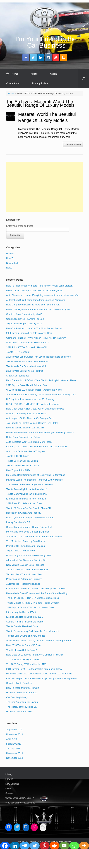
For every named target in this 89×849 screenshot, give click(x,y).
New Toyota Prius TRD (18, 470)
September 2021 (14, 729)
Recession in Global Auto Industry (23, 512)
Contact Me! (13, 83)
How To (10, 258)
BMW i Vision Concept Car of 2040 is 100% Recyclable (34, 290)
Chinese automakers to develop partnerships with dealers (36, 588)
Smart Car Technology (17, 375)
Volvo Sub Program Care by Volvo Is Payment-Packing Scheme (39, 640)
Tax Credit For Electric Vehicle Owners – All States (32, 423)
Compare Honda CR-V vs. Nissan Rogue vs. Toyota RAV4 (36, 337)
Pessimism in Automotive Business (24, 579)
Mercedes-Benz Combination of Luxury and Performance (35, 475)
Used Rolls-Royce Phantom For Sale (25, 319)
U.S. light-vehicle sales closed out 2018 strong (30, 399)
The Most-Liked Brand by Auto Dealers (26, 541)
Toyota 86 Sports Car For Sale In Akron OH (28, 508)
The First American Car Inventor (22, 702)
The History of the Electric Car (21, 706)
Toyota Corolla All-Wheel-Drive (22, 626)
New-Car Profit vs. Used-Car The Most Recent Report (34, 328)
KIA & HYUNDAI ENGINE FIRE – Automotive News (32, 404)
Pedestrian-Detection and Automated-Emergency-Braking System (40, 432)
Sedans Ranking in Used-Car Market (25, 621)
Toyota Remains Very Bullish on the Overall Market (32, 631)
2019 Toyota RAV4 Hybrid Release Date (27, 385)
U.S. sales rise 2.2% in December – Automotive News (34, 389)
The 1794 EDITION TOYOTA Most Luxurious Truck (32, 598)
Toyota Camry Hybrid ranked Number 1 (26, 494)
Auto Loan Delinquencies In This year (25, 451)
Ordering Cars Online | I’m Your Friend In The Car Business (37, 446)
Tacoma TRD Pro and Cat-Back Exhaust (27, 569)
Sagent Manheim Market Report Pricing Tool (29, 527)
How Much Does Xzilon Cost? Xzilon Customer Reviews (35, 408)
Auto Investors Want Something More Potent (29, 442)
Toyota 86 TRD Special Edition (22, 460)
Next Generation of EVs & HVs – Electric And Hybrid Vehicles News (41, 380)
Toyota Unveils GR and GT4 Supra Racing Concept (32, 602)
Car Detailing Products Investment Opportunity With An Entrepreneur (41, 678)
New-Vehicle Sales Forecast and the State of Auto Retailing (37, 593)
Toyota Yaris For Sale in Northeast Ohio (26, 366)
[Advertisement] (44, 187)
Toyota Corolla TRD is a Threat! (22, 465)
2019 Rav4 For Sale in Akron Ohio (24, 503)
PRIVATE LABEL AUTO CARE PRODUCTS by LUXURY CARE (39, 673)
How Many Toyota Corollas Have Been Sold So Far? (33, 304)
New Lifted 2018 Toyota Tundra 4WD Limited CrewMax (34, 654)
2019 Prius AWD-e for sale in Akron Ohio (27, 347)
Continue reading (73, 144)
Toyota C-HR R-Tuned (17, 456)
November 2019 (14, 734)
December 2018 (14, 753)
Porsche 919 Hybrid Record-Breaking (25, 546)
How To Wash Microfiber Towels (22, 688)
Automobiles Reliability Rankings (23, 583)
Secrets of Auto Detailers (19, 683)
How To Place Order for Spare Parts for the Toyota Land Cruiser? (39, 285)
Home (12, 73)
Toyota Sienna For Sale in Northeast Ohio (27, 361)
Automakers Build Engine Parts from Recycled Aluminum (35, 300)
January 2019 (13, 748)
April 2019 (11, 739)
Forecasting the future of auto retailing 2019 (28, 555)
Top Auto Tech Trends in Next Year (24, 574)
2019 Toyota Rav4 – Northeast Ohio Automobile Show (34, 669)
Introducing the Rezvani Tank (21, 612)
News (9, 267)
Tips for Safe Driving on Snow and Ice (25, 635)
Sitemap (9, 793)
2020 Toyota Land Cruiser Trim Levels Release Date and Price (38, 356)
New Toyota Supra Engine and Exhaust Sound (30, 517)
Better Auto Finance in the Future (23, 437)
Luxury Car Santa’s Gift (18, 522)
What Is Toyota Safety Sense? (21, 650)
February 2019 (13, 743)
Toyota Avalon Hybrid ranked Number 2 (26, 489)
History (9, 253)
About (34, 73)
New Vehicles (13, 263)
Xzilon (53, 73)
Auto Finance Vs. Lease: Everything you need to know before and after (42, 295)
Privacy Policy (40, 83)
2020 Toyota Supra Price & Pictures (24, 371)
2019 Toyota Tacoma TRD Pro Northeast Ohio (30, 607)
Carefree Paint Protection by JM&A (24, 314)
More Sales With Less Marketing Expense (27, 531)
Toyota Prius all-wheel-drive (20, 550)
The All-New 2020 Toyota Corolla (23, 659)
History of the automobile (19, 711)
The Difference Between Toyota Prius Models (29, 484)
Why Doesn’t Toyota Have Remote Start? (27, 342)
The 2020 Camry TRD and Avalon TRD (26, 664)
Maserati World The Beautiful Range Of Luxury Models (34, 479)
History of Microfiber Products (21, 692)
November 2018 (14, 758)
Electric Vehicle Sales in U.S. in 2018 (25, 427)
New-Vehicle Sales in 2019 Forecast (25, 565)
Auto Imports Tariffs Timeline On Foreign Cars (29, 418)
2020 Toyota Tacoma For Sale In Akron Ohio (29, 333)
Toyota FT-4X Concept (17, 352)
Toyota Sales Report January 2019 (24, 323)
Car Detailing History (17, 697)
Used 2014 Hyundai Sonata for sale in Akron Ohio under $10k (38, 309)
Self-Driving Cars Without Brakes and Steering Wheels (34, 536)
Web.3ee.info (28, 802)
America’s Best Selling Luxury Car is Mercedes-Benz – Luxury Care (41, 394)
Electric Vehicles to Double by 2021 (24, 617)
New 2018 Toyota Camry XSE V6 (23, 645)
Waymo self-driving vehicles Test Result (26, 413)
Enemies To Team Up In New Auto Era (26, 498)
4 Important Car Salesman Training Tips (26, 560)
